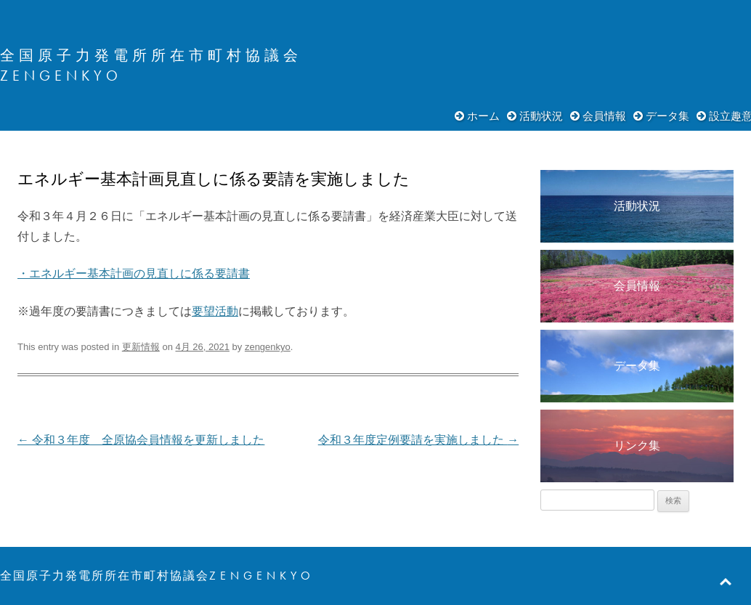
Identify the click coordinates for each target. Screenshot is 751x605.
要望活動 (215, 311)
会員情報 (604, 116)
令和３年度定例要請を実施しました (418, 440)
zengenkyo (268, 346)
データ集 (667, 116)
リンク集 (637, 445)
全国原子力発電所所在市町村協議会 (151, 55)
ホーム (483, 116)
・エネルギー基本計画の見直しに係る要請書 (133, 273)
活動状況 (541, 116)
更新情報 (141, 346)
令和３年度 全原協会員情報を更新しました (140, 440)
